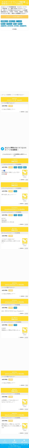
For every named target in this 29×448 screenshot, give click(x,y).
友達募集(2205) (4, 21)
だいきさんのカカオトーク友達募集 (11, 322)
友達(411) (16, 26)
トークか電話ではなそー (8, 103)
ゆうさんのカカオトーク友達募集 (11, 233)
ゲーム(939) (19, 21)
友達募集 (11, 105)
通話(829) (3, 23)
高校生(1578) (12, 21)
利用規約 (14, 442)
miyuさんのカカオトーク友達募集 (11, 417)
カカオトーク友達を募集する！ (14, 16)
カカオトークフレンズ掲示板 (13, 3)
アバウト (5, 442)
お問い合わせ (24, 442)
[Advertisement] (14, 46)
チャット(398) (23, 26)
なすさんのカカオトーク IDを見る (14, 284)
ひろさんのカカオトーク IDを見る (14, 302)
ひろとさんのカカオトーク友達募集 (11, 188)
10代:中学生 (4, 105)
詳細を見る (14, 161)
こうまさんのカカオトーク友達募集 (11, 164)
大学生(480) (10, 26)
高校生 (24, 167)
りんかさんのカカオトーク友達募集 (11, 212)
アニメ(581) (3, 26)
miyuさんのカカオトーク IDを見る (14, 415)
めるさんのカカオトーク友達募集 (11, 393)
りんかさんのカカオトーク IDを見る (14, 209)
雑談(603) (20, 23)
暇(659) (15, 23)
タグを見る (14, 29)
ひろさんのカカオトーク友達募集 (11, 304)
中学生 (15, 167)
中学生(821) (9, 23)
